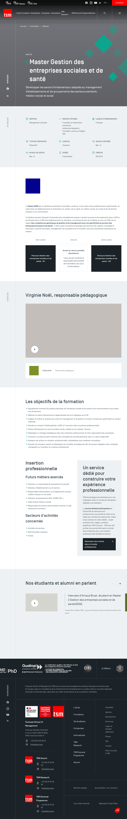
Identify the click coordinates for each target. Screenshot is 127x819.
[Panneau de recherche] (104, 13)
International (79, 735)
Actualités (109, 707)
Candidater (119, 3)
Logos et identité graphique (109, 729)
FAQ (106, 741)
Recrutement (110, 717)
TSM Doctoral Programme (79, 754)
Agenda (108, 712)
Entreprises (79, 728)
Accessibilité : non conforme (106, 788)
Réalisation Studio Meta (108, 803)
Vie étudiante (79, 721)
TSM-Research (78, 744)
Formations (34, 26)
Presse (108, 736)
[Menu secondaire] (119, 13)
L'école (77, 707)
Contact (108, 746)
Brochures (109, 721)
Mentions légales (80, 788)
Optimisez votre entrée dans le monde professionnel (94, 544)
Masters (46, 26)
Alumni (77, 762)
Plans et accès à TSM (111, 752)
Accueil (23, 26)
